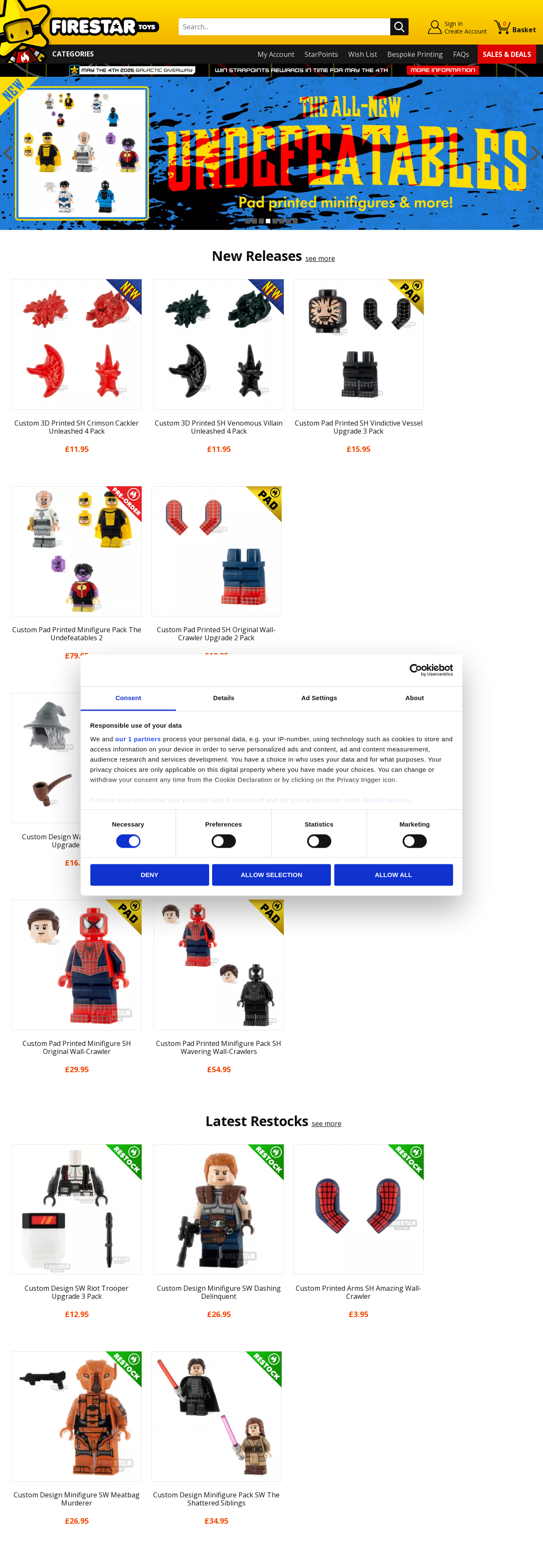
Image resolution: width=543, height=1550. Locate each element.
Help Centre (158, 1370)
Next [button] (535, 153)
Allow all (393, 875)
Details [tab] (224, 697)
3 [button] (261, 221)
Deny (150, 875)
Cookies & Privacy (35, 1441)
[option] (271, 153)
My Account (276, 54)
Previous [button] (7, 153)
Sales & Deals (507, 54)
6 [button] (281, 221)
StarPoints (321, 54)
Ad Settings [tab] (319, 697)
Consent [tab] (128, 697)
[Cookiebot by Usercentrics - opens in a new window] (416, 670)
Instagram (336, 1390)
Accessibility (26, 1454)
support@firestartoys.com (180, 1398)
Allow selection (271, 875)
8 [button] (295, 221)
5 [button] (274, 221)
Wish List (362, 54)
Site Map (21, 1478)
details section (386, 800)
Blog (14, 1405)
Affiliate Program (166, 1461)
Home (16, 1356)
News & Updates (33, 1393)
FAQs (461, 54)
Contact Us (156, 1356)
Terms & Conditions (38, 1429)
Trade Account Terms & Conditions (194, 1447)
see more (320, 258)
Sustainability (28, 1466)
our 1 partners (138, 739)
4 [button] (268, 221)
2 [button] (254, 221)
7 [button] (288, 221)
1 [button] (247, 221)
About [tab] (415, 697)
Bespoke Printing (415, 54)
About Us (21, 1380)
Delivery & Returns (36, 1417)
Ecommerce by (504, 1540)
